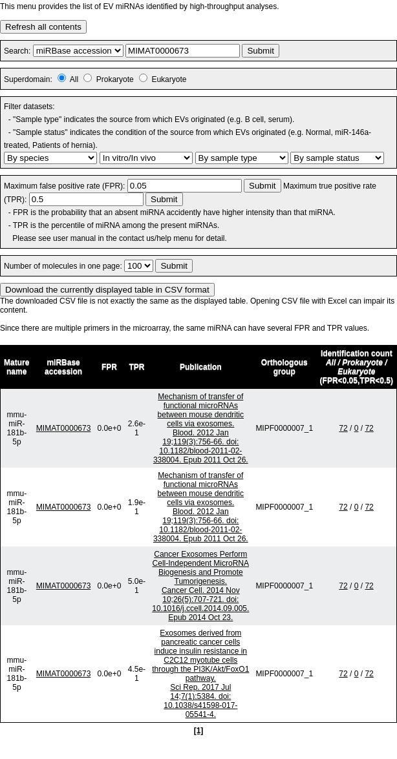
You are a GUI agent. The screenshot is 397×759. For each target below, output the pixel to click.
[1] (199, 730)
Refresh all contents (43, 27)
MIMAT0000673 (63, 428)
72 (343, 428)
